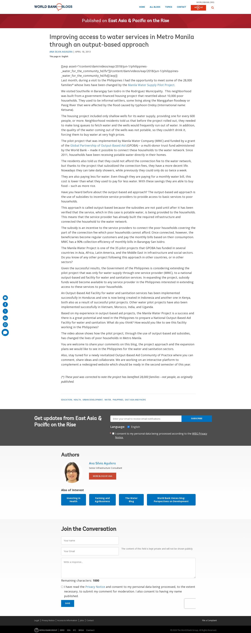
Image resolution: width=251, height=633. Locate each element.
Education (66, 399)
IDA (68, 630)
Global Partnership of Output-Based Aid (98, 145)
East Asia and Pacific (135, 399)
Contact (181, 7)
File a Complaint (209, 620)
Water (108, 399)
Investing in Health (73, 500)
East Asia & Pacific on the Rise (138, 21)
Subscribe (196, 418)
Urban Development (93, 399)
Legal (36, 620)
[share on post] (5, 311)
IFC (74, 630)
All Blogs (155, 7)
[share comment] (5, 332)
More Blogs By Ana (102, 476)
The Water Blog (131, 500)
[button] (212, 7)
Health (77, 399)
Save (67, 603)
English (65, 56)
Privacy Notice (95, 587)
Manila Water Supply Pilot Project (151, 85)
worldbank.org (205, 2)
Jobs (82, 620)
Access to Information (67, 620)
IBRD (62, 630)
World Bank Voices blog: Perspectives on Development (171, 500)
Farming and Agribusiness (102, 500)
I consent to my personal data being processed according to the (161, 435)
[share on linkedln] (5, 318)
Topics (168, 7)
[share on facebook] (5, 304)
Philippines (118, 399)
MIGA (81, 630)
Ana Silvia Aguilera (61, 51)
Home (142, 7)
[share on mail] (5, 297)
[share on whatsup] (5, 324)
